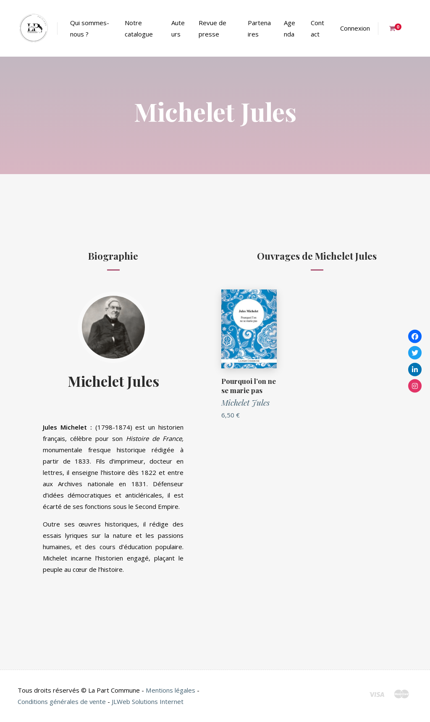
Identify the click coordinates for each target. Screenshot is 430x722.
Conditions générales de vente (62, 701)
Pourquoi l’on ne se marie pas (248, 385)
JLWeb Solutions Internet (148, 701)
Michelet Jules (113, 380)
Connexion (355, 28)
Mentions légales (170, 690)
